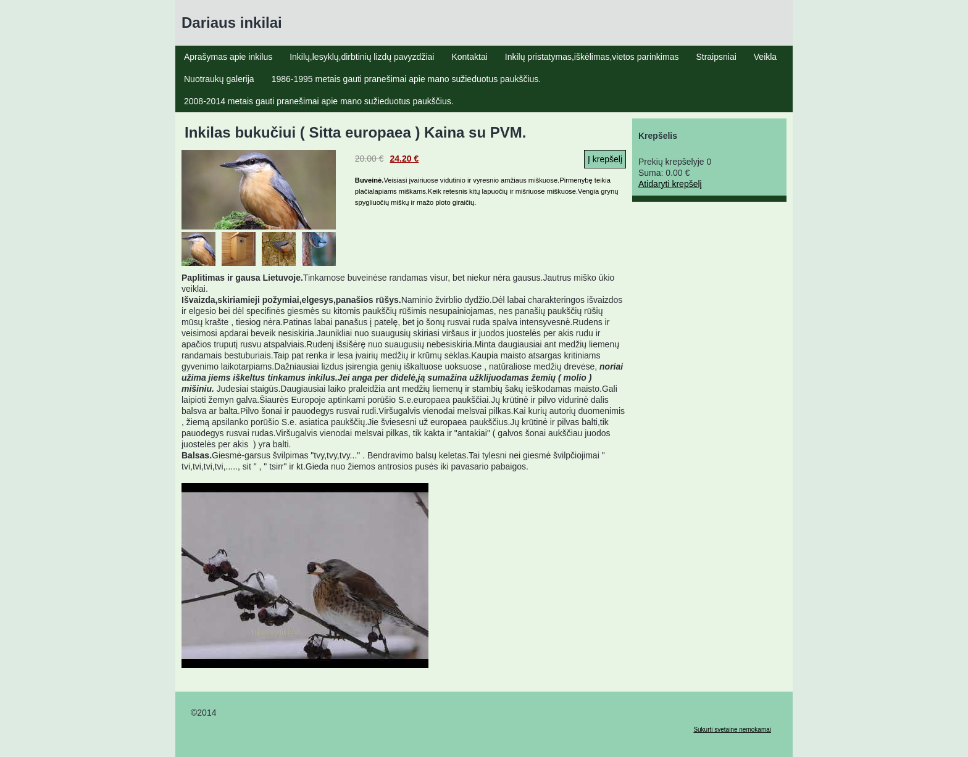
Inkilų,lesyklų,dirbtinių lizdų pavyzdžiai (362, 57)
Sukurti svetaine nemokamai (732, 729)
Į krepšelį (605, 159)
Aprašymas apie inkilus (228, 57)
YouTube (305, 575)
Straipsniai (716, 57)
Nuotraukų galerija (219, 79)
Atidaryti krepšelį (670, 184)
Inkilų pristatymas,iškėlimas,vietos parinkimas (592, 57)
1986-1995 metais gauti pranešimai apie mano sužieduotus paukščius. (406, 79)
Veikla (765, 57)
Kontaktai (469, 57)
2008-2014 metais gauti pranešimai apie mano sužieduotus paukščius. (319, 101)
